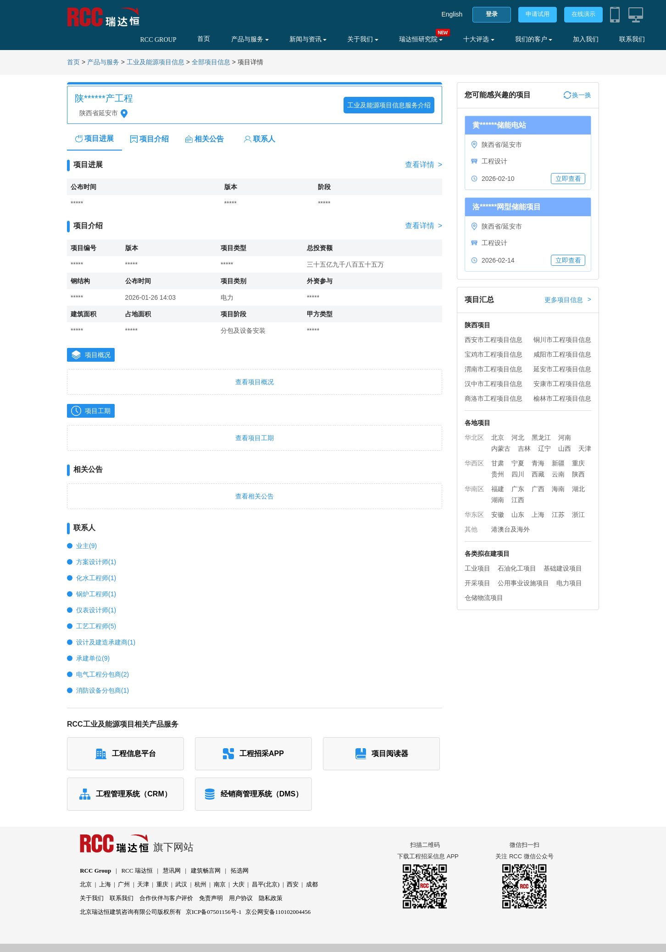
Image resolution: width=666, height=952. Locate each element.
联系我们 (632, 39)
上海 (538, 514)
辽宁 (544, 448)
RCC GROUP (158, 39)
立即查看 (568, 178)
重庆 (578, 463)
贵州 (497, 474)
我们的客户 (534, 39)
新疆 (558, 463)
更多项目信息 (567, 300)
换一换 (577, 95)
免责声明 (211, 898)
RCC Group (95, 870)
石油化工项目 (517, 568)
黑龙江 (541, 437)
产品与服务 (250, 39)
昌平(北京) (266, 884)
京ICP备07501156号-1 (214, 911)
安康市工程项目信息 (562, 383)
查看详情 (423, 165)
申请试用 (537, 14)
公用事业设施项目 (523, 583)
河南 (564, 437)
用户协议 (241, 898)
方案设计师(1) (96, 562)
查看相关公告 (254, 496)
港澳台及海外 (510, 529)
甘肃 (497, 463)
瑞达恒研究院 (421, 39)
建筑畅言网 (206, 870)
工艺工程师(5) (96, 626)
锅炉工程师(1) (96, 594)
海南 (558, 489)
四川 (517, 474)
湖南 (497, 500)
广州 (124, 884)
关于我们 (362, 39)
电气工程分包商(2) (102, 674)
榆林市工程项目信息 (562, 398)
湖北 (578, 489)
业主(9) (86, 545)
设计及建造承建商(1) (105, 642)
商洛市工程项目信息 (493, 398)
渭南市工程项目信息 (493, 369)
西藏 (538, 474)
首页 (203, 38)
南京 (220, 884)
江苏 (558, 514)
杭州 (200, 884)
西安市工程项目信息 (493, 339)
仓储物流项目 (484, 597)
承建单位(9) (93, 658)
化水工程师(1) (96, 578)
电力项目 (569, 583)
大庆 (238, 884)
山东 (517, 514)
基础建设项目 (563, 568)
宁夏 (517, 463)
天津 (584, 448)
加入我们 (586, 39)
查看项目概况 (254, 382)
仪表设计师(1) (96, 610)
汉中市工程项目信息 (493, 383)
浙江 (578, 514)
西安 (293, 884)
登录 (492, 14)
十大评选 (478, 39)
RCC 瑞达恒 (136, 870)
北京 (497, 437)
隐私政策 (271, 898)
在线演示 (583, 14)
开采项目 (477, 583)
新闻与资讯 (308, 39)
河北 (517, 437)
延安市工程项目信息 (562, 369)
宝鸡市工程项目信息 (493, 354)
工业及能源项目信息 (155, 62)
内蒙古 (501, 448)
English (451, 14)
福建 (497, 489)
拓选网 (240, 870)
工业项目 (477, 568)
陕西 (578, 474)
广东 (517, 489)
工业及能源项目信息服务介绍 (389, 105)
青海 (538, 463)
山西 (564, 448)
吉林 (524, 448)
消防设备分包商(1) (102, 690)
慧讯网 (172, 870)
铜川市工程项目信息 (562, 339)
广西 (538, 489)
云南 (558, 474)
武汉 (181, 884)
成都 (312, 884)
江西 (517, 500)
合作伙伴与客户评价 (166, 898)
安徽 (497, 514)
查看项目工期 (254, 438)
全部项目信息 (211, 62)
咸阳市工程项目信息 (562, 354)
